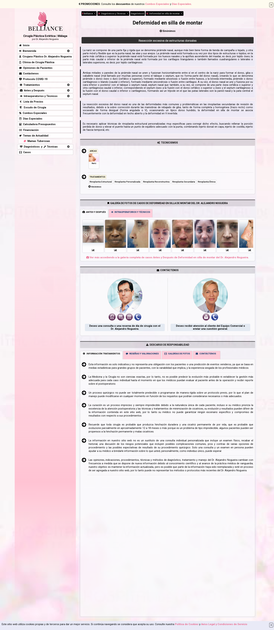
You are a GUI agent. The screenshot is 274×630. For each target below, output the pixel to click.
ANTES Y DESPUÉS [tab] (94, 212)
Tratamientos (29, 84)
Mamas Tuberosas (36, 141)
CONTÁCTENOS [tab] (205, 353)
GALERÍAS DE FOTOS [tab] (177, 353)
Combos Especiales (157, 4)
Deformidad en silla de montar (163, 13)
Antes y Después (31, 90)
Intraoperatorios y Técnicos (38, 96)
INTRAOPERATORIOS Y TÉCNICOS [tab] (130, 212)
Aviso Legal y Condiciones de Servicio (224, 624)
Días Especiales (181, 4)
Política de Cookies (187, 624)
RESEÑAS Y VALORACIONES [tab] (142, 353)
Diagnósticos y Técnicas (112, 13)
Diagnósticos (137, 13)
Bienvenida (27, 51)
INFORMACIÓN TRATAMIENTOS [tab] (101, 353)
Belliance (87, 13)
